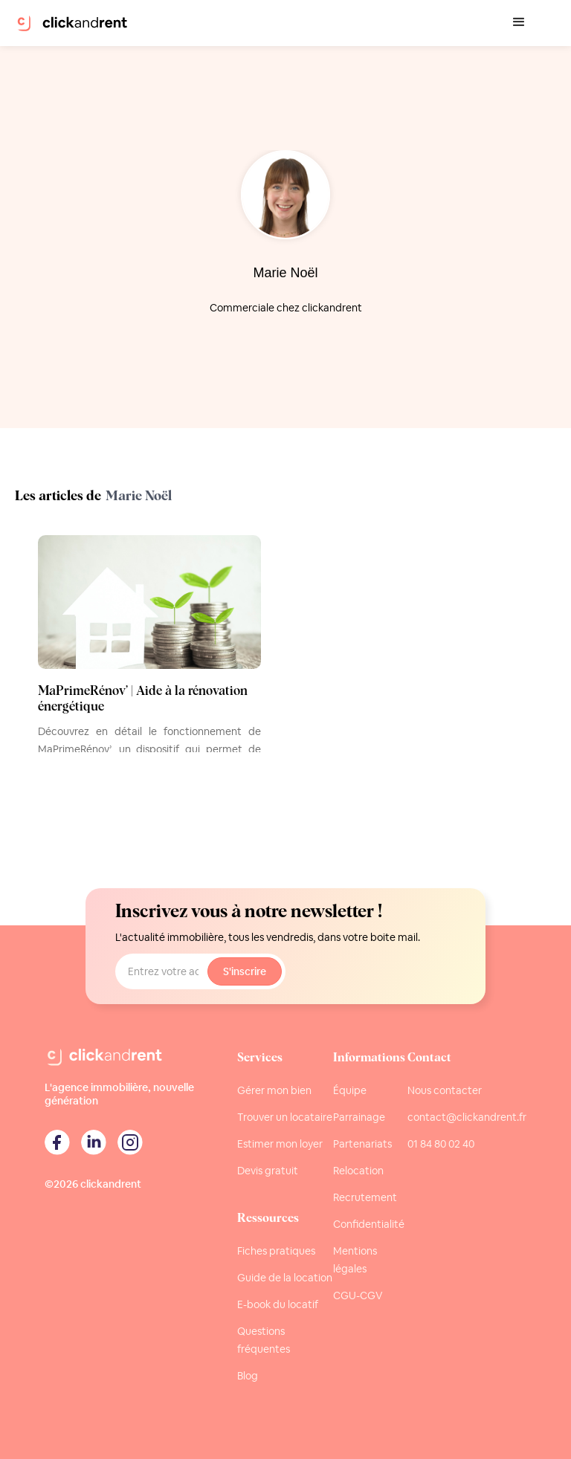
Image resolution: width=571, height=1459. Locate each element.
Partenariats (362, 1144)
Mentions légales (355, 1259)
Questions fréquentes (263, 1340)
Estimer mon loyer (280, 1144)
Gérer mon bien (274, 1090)
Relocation (358, 1170)
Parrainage (359, 1117)
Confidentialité (368, 1224)
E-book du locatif (277, 1304)
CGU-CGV (358, 1295)
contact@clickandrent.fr (466, 1117)
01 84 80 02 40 (440, 1144)
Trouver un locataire (284, 1117)
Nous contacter (444, 1090)
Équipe (350, 1090)
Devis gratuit (267, 1170)
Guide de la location (284, 1277)
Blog (247, 1375)
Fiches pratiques (276, 1251)
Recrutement (365, 1197)
